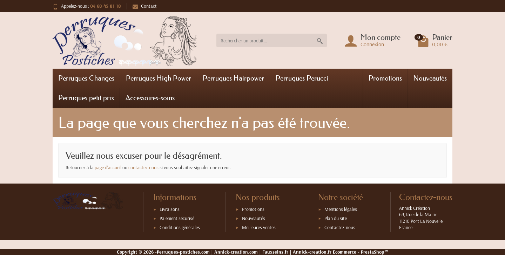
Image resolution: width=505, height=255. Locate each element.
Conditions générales (180, 227)
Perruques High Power (158, 78)
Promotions (385, 78)
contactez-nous (143, 167)
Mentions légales (340, 209)
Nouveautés (430, 78)
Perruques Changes (86, 78)
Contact (145, 6)
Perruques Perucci (302, 78)
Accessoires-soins (150, 98)
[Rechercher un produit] (264, 40)
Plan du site (335, 218)
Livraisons (170, 209)
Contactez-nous (339, 227)
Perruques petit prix (86, 98)
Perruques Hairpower (233, 78)
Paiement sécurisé (177, 218)
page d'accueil (108, 167)
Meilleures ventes (259, 227)
